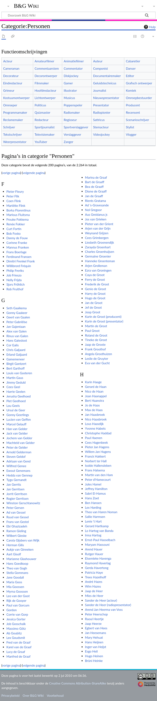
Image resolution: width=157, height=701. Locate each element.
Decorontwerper (46, 76)
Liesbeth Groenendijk (99, 242)
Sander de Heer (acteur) (101, 600)
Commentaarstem (47, 68)
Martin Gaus (14, 378)
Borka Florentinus (18, 210)
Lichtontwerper (45, 98)
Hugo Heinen (94, 656)
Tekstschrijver (12, 134)
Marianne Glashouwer (21, 559)
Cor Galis (12, 345)
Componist (100, 68)
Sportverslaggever (76, 127)
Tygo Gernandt (16, 480)
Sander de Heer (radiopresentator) (108, 605)
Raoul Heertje (94, 619)
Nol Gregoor (93, 210)
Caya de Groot (95, 275)
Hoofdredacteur (45, 90)
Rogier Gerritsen (17, 498)
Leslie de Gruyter (96, 358)
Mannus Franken (17, 247)
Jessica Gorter (16, 619)
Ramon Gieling (16, 531)
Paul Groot (92, 330)
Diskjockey (71, 76)
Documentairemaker (107, 76)
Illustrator (70, 90)
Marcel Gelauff (16, 424)
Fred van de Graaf (18, 642)
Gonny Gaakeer (16, 313)
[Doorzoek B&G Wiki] (78, 15)
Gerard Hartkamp (97, 526)
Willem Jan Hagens (98, 451)
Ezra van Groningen (98, 270)
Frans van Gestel (17, 522)
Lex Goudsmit (15, 637)
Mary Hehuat (94, 637)
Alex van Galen (16, 331)
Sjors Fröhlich (15, 284)
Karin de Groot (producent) (103, 316)
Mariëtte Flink (15, 205)
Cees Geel (13, 387)
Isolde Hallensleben (98, 465)
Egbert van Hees (96, 628)
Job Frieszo (13, 275)
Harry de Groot (95, 293)
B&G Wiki (26, 6)
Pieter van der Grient (99, 224)
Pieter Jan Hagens (97, 447)
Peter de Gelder (17, 447)
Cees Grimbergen (97, 238)
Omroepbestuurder (139, 98)
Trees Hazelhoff (95, 577)
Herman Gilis (15, 545)
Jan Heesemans (95, 633)
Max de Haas (94, 410)
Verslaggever (72, 134)
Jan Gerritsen (15, 489)
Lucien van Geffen (18, 419)
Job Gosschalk (16, 624)
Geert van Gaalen (18, 317)
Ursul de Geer (15, 410)
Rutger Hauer (94, 554)
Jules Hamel (93, 484)
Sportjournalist (45, 127)
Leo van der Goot (18, 596)
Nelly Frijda (14, 280)
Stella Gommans (17, 572)
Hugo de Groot (95, 298)
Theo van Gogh (16, 568)
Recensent (133, 112)
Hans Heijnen (94, 642)
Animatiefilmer (74, 61)
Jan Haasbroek (95, 414)
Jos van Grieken (95, 219)
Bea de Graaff (94, 186)
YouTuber (41, 142)
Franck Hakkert (95, 456)
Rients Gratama (95, 200)
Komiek (131, 90)
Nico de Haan (94, 391)
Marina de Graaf (96, 177)
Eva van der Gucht (97, 363)
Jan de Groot (93, 303)
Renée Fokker (15, 224)
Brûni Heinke (94, 660)
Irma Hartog (93, 535)
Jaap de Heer (94, 591)
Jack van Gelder (17, 433)
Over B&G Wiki (33, 695)
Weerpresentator (14, 142)
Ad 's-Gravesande (97, 205)
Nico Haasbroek (96, 419)
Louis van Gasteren (19, 373)
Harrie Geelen (15, 391)
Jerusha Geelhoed (18, 396)
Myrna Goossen (17, 591)
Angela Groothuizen (98, 354)
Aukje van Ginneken (19, 549)
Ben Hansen (93, 503)
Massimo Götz (16, 628)
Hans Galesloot (16, 340)
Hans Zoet (92, 498)
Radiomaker (72, 112)
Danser (131, 68)
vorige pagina (11, 173)
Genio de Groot (95, 289)
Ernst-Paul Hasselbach (100, 540)
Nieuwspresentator (106, 98)
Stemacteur (101, 127)
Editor (130, 76)
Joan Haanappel (96, 396)
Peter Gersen (15, 508)
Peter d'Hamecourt (98, 479)
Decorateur (10, 76)
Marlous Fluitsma (18, 215)
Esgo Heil (91, 651)
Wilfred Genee (16, 466)
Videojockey (101, 134)
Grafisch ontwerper (139, 83)
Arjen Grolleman (96, 265)
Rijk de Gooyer (16, 600)
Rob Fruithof (14, 289)
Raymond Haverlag (98, 563)
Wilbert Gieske (16, 535)
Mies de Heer (94, 596)
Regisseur (70, 120)
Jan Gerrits (13, 484)
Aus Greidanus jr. (96, 214)
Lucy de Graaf (15, 652)
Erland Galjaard (16, 354)
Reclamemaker (13, 120)
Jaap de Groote (95, 344)
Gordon (11, 610)
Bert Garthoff (15, 368)
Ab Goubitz (14, 633)
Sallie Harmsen (95, 516)
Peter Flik (12, 196)
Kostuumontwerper (16, 98)
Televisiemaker (44, 134)
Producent (133, 105)
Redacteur (41, 120)
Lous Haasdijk (94, 424)
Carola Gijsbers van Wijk (22, 540)
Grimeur (8, 90)
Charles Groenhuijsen (99, 251)
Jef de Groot (93, 307)
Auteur (97, 61)
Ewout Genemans (18, 470)
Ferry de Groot (95, 279)
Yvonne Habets (95, 428)
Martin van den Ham (99, 475)
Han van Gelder (16, 429)
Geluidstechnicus (104, 83)
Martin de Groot (96, 326)
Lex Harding (93, 507)
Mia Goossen (15, 587)
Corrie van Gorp (17, 614)
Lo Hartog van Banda (99, 531)
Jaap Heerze (93, 623)
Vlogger (131, 134)
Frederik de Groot (97, 284)
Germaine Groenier (98, 256)
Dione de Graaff (96, 191)
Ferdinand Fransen (18, 257)
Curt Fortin (13, 229)
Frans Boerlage (16, 252)
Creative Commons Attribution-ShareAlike (77, 683)
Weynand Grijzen (96, 233)
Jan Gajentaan (16, 326)
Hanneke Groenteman (100, 261)
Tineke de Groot (96, 340)
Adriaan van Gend (18, 461)
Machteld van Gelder (20, 443)
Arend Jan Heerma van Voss (104, 609)
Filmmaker (42, 83)
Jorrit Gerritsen (16, 494)
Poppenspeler (73, 105)
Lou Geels (13, 405)
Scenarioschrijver (137, 120)
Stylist (130, 127)
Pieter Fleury (15, 191)
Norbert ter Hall (96, 461)
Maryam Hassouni (97, 544)
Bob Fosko (13, 233)
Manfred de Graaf (18, 656)
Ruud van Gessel (17, 517)
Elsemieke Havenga (98, 558)
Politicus (40, 105)
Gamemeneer (15, 359)
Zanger (68, 142)
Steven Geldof (16, 456)
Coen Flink (13, 201)
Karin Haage (93, 382)
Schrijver (9, 127)
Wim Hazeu (93, 586)
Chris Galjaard (15, 350)
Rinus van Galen (17, 336)
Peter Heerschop (96, 614)
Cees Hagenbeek (96, 442)
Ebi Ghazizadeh (16, 526)
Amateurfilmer (44, 61)
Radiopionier (101, 112)
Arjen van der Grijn (98, 228)
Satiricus (98, 120)
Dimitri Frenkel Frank (20, 261)
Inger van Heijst (95, 647)
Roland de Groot (96, 335)
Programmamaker (15, 112)
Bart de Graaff (94, 182)
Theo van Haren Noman (101, 512)
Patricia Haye (94, 572)
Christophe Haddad (98, 433)
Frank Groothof (95, 349)
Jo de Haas (92, 405)
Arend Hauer (93, 549)
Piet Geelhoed (16, 401)
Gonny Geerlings (17, 415)
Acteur (7, 61)
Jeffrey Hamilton (96, 489)
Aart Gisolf (13, 554)
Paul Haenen (93, 438)
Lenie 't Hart (93, 521)
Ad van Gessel (16, 512)
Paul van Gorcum (17, 605)
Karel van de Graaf (18, 647)
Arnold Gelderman (18, 452)
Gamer (68, 83)
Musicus (69, 98)
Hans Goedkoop (17, 563)
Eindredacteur (12, 83)
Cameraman (11, 68)
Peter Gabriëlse (16, 322)
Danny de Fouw (17, 238)
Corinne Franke (16, 242)
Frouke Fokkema (17, 219)
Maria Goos (14, 582)
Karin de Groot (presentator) (104, 321)
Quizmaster (42, 112)
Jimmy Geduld (16, 382)
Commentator (73, 68)
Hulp (149, 27)
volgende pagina (34, 173)
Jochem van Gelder (19, 438)
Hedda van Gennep (19, 475)
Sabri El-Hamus (95, 493)
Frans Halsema (95, 470)
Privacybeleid (10, 695)
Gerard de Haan (96, 386)
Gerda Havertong (97, 568)
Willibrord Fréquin (18, 266)
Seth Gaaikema (16, 308)
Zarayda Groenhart (98, 247)
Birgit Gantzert (16, 363)
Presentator (101, 105)
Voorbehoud (55, 695)
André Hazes (93, 581)
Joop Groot (92, 312)
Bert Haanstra (94, 400)
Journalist (99, 90)
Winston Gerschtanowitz (23, 503)
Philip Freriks (15, 270)
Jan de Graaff (94, 196)
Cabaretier (133, 61)
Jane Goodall (15, 577)
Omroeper (10, 105)
